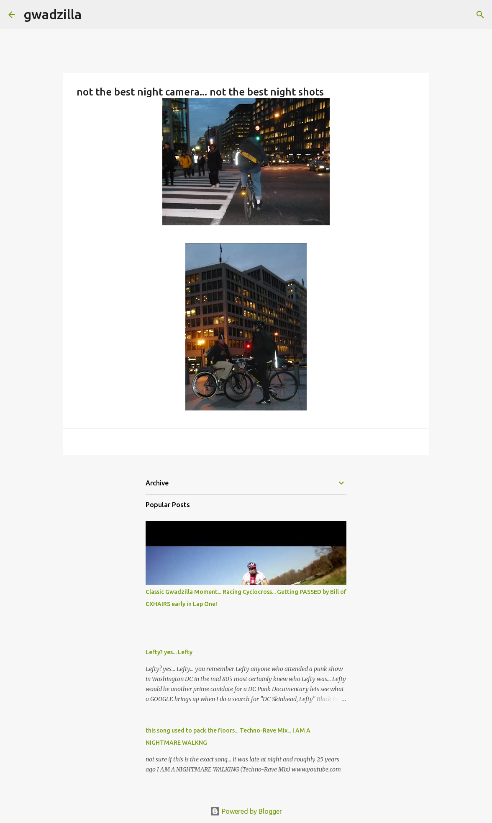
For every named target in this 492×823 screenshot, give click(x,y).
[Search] (93, 15)
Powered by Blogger (246, 811)
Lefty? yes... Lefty (169, 652)
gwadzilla (52, 14)
